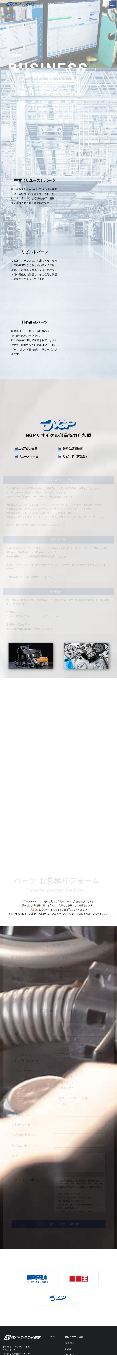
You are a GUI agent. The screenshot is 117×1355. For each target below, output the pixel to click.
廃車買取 (69, 1229)
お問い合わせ (72, 1259)
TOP (52, 1223)
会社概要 (69, 1241)
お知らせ (69, 1247)
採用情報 (69, 1253)
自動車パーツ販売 (74, 1223)
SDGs (68, 1235)
